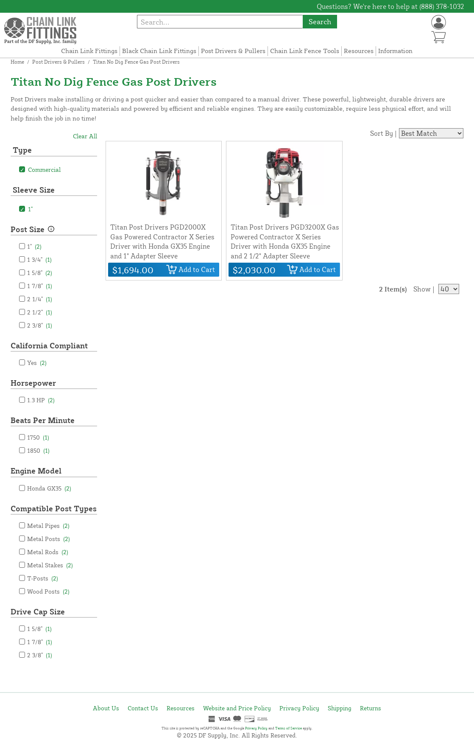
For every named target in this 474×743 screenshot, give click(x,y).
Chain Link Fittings (89, 51)
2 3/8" (39, 325)
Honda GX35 (49, 488)
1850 (38, 450)
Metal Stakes (50, 565)
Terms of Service (288, 728)
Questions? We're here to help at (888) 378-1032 (390, 6)
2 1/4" (39, 298)
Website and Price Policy (237, 708)
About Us (106, 708)
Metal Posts (48, 538)
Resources (359, 51)
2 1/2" (39, 312)
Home (17, 62)
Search (320, 21)
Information (395, 51)
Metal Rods (47, 551)
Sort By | (383, 133)
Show (422, 289)
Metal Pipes (48, 525)
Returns (370, 708)
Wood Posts (48, 591)
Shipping (339, 708)
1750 (38, 437)
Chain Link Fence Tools (304, 51)
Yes (37, 362)
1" (34, 246)
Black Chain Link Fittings (159, 51)
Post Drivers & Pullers (233, 51)
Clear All (85, 136)
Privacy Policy (299, 708)
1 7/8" (39, 285)
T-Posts (42, 578)
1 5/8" (39, 272)
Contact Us (143, 708)
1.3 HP (41, 399)
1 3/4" (39, 259)
